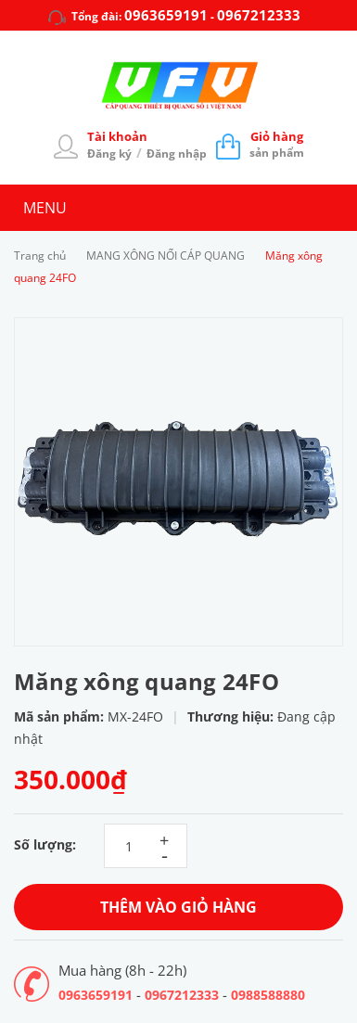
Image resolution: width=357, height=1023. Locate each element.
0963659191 (166, 15)
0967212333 (258, 15)
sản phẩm (276, 144)
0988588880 (268, 995)
